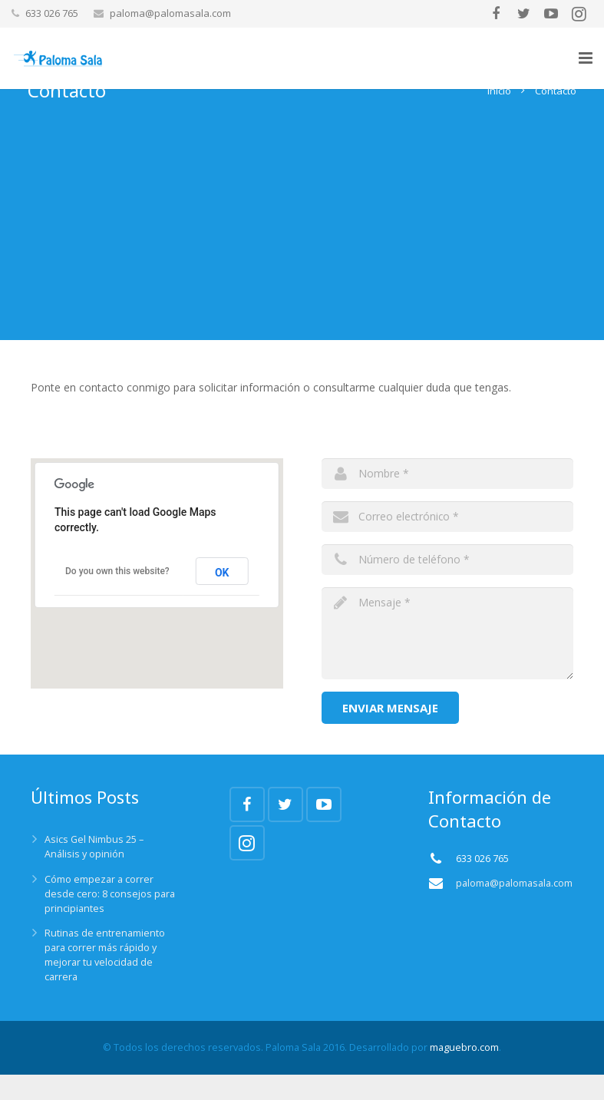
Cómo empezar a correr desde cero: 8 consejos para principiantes (110, 919)
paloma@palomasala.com (170, 13)
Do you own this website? (117, 596)
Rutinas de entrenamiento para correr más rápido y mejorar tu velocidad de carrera (105, 980)
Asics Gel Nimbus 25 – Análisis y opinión (94, 872)
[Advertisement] (302, 257)
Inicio (496, 116)
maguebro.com (464, 1072)
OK (222, 597)
